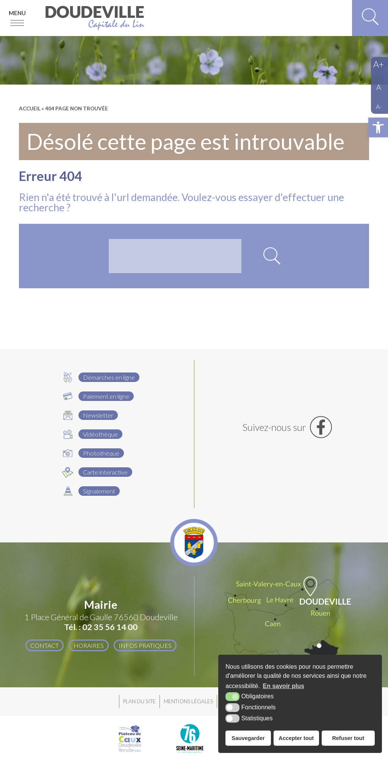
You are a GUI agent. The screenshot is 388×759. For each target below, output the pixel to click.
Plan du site (139, 701)
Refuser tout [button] (348, 738)
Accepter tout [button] (296, 738)
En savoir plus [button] (283, 686)
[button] (378, 127)
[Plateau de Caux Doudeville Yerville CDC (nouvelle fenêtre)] (130, 738)
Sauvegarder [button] (248, 738)
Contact (44, 645)
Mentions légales (188, 701)
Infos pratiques (145, 645)
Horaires (89, 645)
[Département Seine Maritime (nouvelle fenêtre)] (189, 738)
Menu (17, 12)
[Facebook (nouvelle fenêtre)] (287, 427)
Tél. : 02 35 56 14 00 (101, 627)
